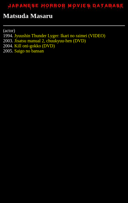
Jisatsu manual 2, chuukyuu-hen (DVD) (50, 40)
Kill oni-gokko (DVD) (34, 45)
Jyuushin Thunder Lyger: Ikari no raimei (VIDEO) (59, 35)
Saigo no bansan (29, 50)
